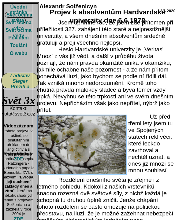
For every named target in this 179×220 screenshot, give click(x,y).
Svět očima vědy (18, 33)
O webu (19, 53)
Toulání (18, 45)
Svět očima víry (18, 25)
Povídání (18, 37)
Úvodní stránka (18, 9)
